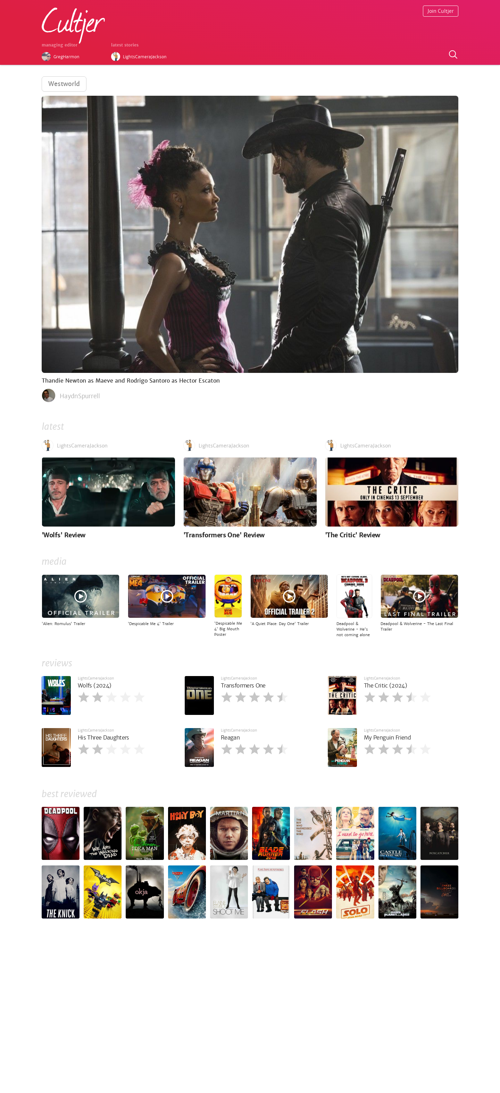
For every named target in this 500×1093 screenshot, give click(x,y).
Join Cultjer (440, 11)
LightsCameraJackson (96, 678)
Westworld (64, 84)
